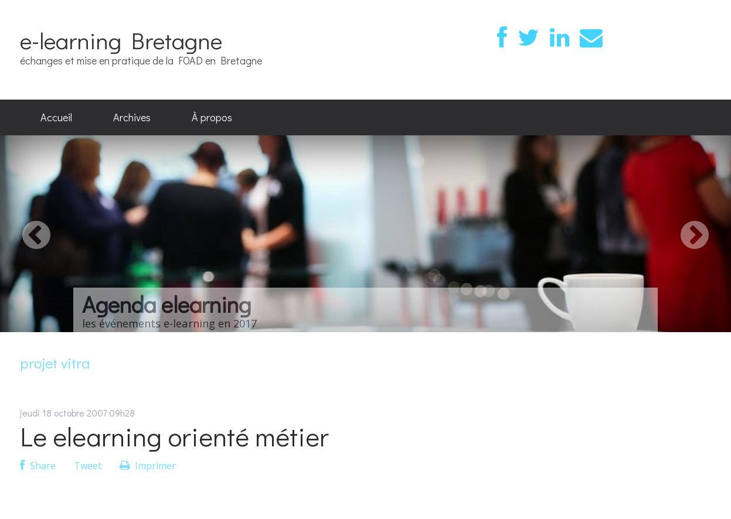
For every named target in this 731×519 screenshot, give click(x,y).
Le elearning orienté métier (174, 436)
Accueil (56, 117)
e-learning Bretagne (121, 40)
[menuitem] (56, 118)
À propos (212, 117)
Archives (132, 117)
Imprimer (148, 465)
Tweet (87, 465)
